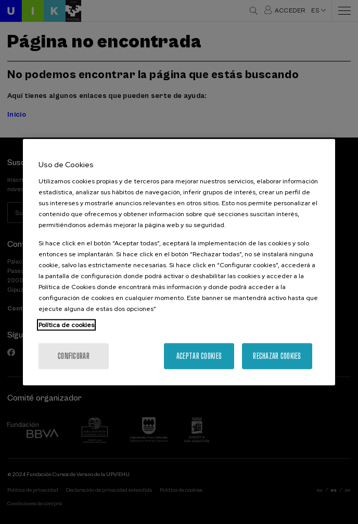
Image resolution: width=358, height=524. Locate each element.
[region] (179, 262)
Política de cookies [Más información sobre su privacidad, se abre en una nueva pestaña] (66, 324)
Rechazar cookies (277, 355)
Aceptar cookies (199, 355)
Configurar (74, 355)
